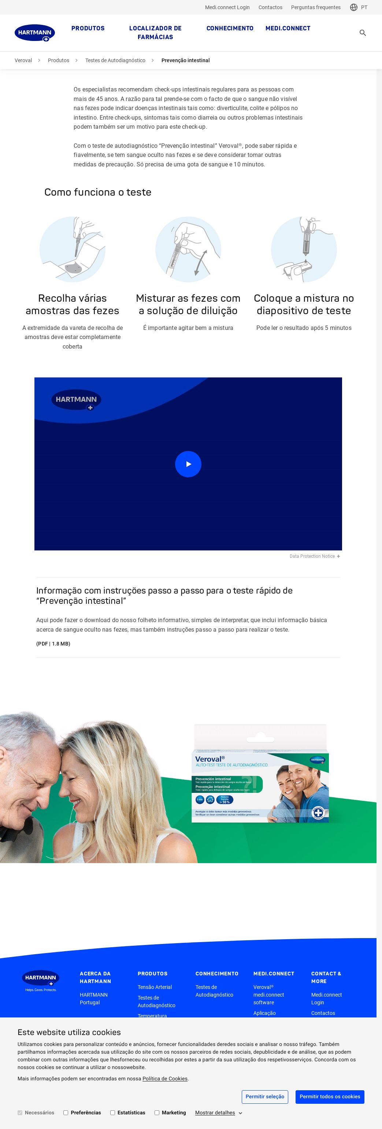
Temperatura (152, 1016)
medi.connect (288, 28)
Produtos (87, 28)
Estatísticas (131, 1113)
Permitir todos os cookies (330, 1097)
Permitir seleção (265, 1097)
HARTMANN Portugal (94, 998)
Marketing (174, 1113)
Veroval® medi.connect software (268, 994)
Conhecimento (230, 28)
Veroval (23, 60)
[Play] (188, 463)
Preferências (86, 1113)
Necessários (39, 1113)
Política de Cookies (165, 1079)
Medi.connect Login (227, 7)
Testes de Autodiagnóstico (115, 60)
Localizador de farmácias (155, 33)
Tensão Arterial (155, 987)
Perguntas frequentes (316, 7)
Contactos (270, 7)
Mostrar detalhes (215, 1113)
